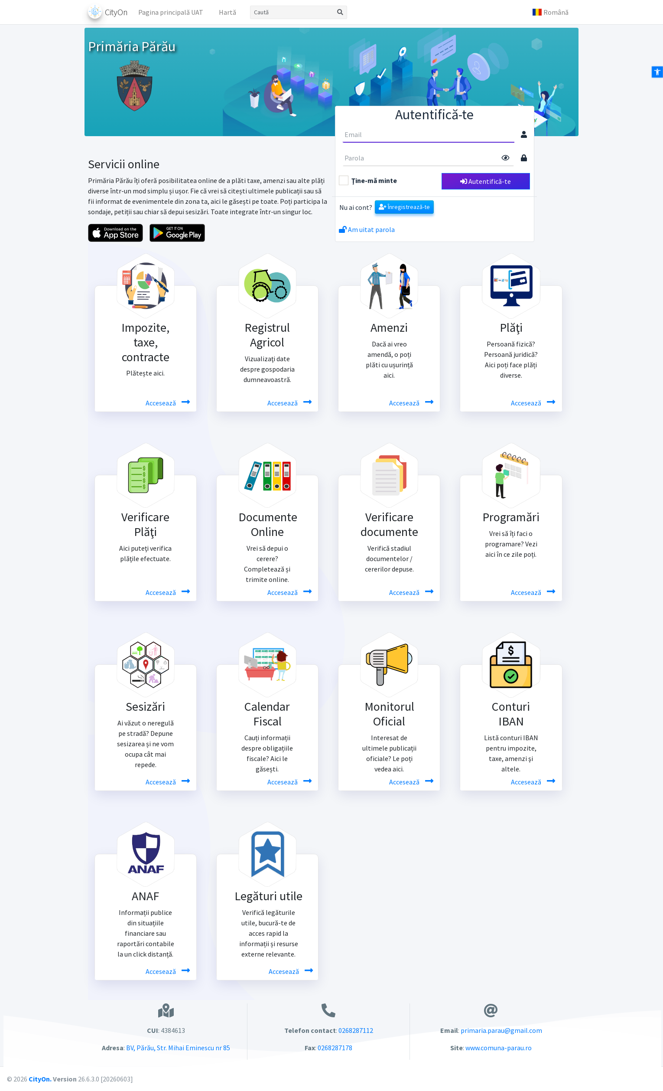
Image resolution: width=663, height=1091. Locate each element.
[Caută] (292, 12)
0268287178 (335, 1047)
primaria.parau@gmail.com (501, 1030)
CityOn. (40, 1079)
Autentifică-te (485, 181)
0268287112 (355, 1030)
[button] (550, 12)
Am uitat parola (367, 229)
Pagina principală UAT (170, 12)
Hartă (227, 12)
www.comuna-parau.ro (498, 1047)
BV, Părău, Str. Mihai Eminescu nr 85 (177, 1047)
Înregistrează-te (404, 207)
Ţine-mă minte (374, 180)
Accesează (161, 403)
